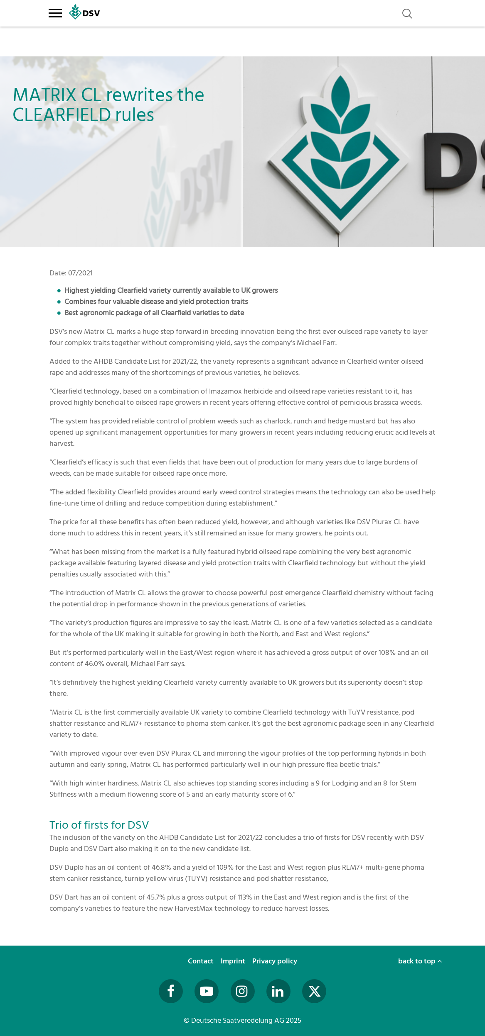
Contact (201, 961)
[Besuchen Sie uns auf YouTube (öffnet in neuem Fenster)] (206, 991)
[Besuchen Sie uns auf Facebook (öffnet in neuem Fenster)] (171, 991)
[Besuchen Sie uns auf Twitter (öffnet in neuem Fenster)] (314, 991)
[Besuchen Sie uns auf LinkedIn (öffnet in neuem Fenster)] (278, 991)
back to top (420, 961)
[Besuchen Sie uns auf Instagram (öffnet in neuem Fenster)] (243, 991)
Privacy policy (275, 961)
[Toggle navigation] (55, 11)
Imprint (234, 961)
